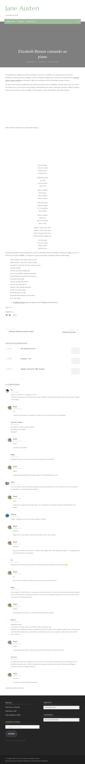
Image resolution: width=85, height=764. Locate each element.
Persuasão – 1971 (26, 359)
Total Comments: (10, 715)
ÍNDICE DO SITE (31, 21)
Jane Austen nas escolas (28, 348)
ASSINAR (11, 734)
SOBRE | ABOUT (10, 21)
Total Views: (9, 707)
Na (11, 390)
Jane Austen (22, 8)
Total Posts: (9, 711)
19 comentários (54, 62)
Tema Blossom (27, 761)
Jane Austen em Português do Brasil (29, 758)
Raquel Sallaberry (32, 61)
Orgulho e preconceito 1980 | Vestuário (33, 369)
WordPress (45, 761)
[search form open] (78, 21)
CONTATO (21, 21)
